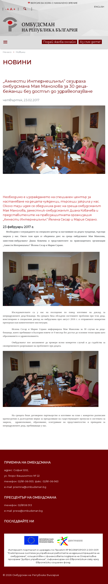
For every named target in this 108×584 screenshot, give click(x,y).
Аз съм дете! (90, 42)
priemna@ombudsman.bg (29, 486)
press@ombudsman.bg (28, 510)
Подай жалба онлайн (59, 42)
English (99, 6)
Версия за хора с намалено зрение (53, 2)
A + (12, 9)
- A (7, 9)
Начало (7, 52)
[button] (25, 9)
